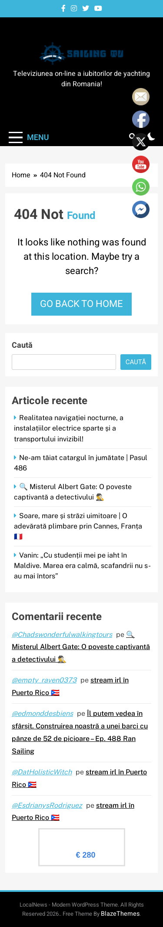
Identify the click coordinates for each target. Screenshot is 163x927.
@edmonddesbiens (42, 713)
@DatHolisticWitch (42, 772)
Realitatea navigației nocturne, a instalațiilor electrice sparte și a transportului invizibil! (68, 428)
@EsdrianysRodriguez (47, 805)
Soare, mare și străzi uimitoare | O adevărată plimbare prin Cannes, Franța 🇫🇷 (78, 526)
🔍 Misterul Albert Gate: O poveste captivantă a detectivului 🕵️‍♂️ (81, 647)
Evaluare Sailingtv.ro (81, 836)
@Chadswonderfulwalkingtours (62, 634)
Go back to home (81, 304)
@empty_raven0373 (44, 680)
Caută (22, 345)
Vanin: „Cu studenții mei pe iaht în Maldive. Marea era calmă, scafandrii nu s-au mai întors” (82, 565)
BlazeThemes (120, 913)
